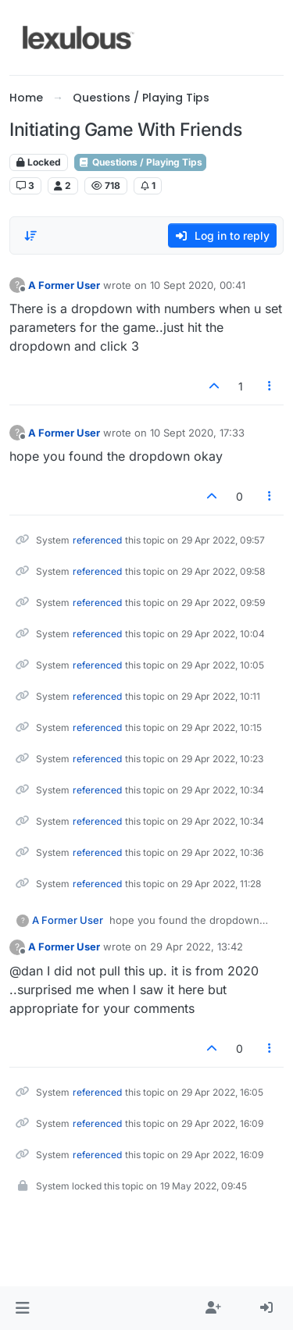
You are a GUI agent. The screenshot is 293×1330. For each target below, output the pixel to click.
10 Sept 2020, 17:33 (197, 432)
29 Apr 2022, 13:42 (196, 946)
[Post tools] (270, 386)
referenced (97, 540)
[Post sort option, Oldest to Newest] (30, 235)
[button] (22, 1308)
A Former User (64, 285)
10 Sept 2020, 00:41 (197, 285)
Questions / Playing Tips (140, 162)
